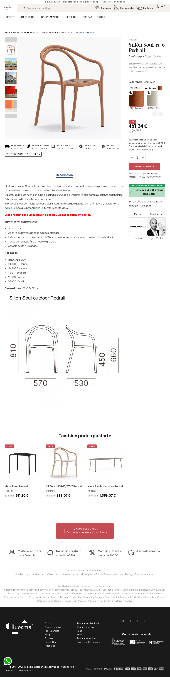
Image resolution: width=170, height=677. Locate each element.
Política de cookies (86, 638)
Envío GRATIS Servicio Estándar (147, 185)
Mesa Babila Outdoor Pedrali (105, 486)
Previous (11, 39)
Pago (79, 630)
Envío (80, 634)
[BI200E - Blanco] (155, 99)
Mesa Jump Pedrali (16, 486)
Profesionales (52, 630)
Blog (47, 634)
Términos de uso (85, 627)
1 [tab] (85, 503)
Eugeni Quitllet (153, 56)
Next (11, 116)
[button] (85, 531)
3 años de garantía (148, 557)
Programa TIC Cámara (88, 642)
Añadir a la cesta (144, 166)
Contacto (50, 623)
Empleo (49, 638)
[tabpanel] (23, 471)
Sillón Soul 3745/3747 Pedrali (64, 486)
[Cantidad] (137, 157)
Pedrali (133, 39)
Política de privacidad (88, 623)
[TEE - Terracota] (136, 99)
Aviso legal (50, 645)
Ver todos (150, 88)
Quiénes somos (53, 627)
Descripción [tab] (64, 175)
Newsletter (50, 642)
